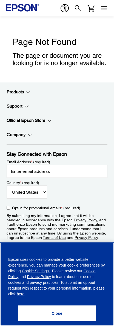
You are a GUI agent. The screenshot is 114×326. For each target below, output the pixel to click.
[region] (57, 284)
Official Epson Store (29, 121)
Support (18, 106)
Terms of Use (54, 237)
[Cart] (91, 8)
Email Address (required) (28, 162)
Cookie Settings (36, 271)
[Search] (77, 8)
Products (18, 92)
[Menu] (104, 8)
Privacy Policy (85, 220)
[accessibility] (64, 8)
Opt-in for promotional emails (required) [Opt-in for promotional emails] (46, 208)
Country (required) (23, 183)
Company (19, 135)
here (20, 294)
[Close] (57, 313)
